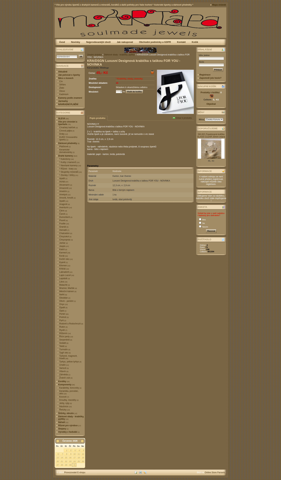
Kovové (64, 397)
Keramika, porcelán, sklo (68, 392)
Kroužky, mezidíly (68, 400)
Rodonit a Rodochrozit (71, 323)
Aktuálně (62, 71)
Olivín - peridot (67, 301)
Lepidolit (64, 278)
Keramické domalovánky (67, 150)
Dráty (63, 134)
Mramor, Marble (68, 288)
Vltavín (63, 371)
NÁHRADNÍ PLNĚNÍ (68, 104)
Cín (61, 81)
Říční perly (66, 336)
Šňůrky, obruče (67, 413)
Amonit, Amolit (67, 198)
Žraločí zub (65, 378)
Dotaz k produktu (182, 118)
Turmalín (64, 349)
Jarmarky (63, 101)
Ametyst (64, 194)
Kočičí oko (66, 259)
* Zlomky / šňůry (68, 175)
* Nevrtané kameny (70, 165)
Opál (62, 310)
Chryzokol (65, 236)
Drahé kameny (67, 156)
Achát (63, 181)
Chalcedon (65, 233)
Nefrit (63, 294)
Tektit (63, 346)
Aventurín (65, 207)
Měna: (202, 119)
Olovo (62, 91)
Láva (63, 281)
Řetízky (64, 409)
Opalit (63, 307)
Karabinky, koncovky (70, 388)
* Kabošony (66, 159)
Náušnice (65, 406)
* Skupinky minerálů (70, 172)
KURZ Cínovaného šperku (68, 138)
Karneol (64, 252)
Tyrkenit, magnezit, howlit (68, 357)
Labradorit (65, 272)
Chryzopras (66, 239)
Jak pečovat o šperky (69, 75)
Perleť (64, 314)
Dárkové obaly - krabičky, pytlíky (71, 417)
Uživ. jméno (204, 55)
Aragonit (64, 204)
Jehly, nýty (65, 403)
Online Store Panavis (215, 472)
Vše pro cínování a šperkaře (67, 123)
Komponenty (66, 384)
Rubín (63, 327)
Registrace (204, 75)
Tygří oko (65, 352)
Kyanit (63, 262)
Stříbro (62, 84)
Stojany (63, 428)
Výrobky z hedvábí (69, 432)
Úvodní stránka (94, 54)
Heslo (201, 62)
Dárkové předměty (69, 143)
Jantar (63, 243)
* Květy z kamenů (69, 162)
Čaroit (63, 214)
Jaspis (64, 246)
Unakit (64, 365)
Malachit (64, 285)
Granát (63, 227)
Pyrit (62, 320)
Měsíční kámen (67, 291)
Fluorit (63, 220)
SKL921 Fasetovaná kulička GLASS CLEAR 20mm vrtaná (211, 135)
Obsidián (64, 298)
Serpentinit (65, 340)
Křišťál (64, 269)
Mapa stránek (219, 5)
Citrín (63, 210)
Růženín (65, 333)
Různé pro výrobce (69, 425)
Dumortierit (65, 217)
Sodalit (63, 343)
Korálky (64, 381)
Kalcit (63, 249)
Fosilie (64, 223)
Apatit (63, 178)
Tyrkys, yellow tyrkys (70, 361)
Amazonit (65, 188)
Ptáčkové (65, 146)
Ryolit (63, 330)
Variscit (64, 368)
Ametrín (64, 191)
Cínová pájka (66, 130)
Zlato (61, 88)
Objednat (211, 104)
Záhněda (64, 374)
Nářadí (63, 422)
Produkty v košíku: (211, 92)
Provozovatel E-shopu (74, 472)
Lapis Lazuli (66, 275)
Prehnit (64, 317)
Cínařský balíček (68, 127)
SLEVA (63, 118)
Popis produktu (97, 118)
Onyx (63, 304)
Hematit (64, 230)
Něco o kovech (65, 78)
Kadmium (63, 94)
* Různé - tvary (68, 168)
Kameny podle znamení (70, 98)
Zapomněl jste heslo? (210, 78)
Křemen (64, 265)
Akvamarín (65, 185)
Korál (63, 256)
